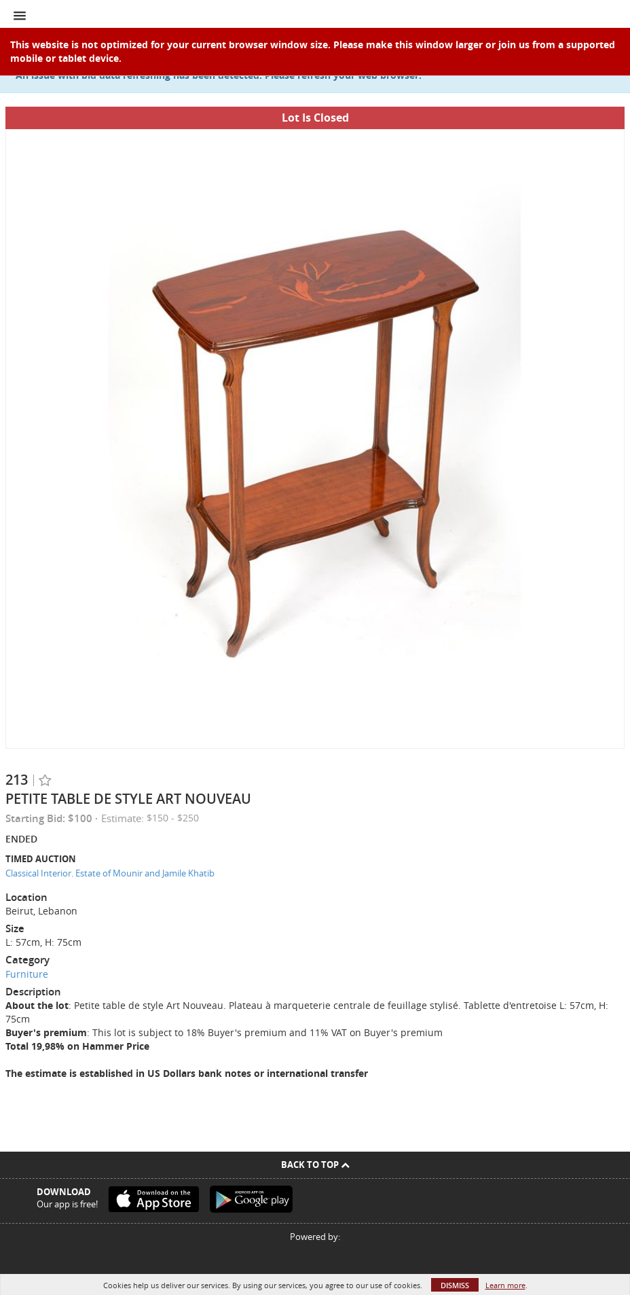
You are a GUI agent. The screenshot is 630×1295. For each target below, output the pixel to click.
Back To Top (315, 1164)
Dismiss (455, 1285)
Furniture (26, 974)
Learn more (505, 1285)
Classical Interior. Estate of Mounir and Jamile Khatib (110, 873)
